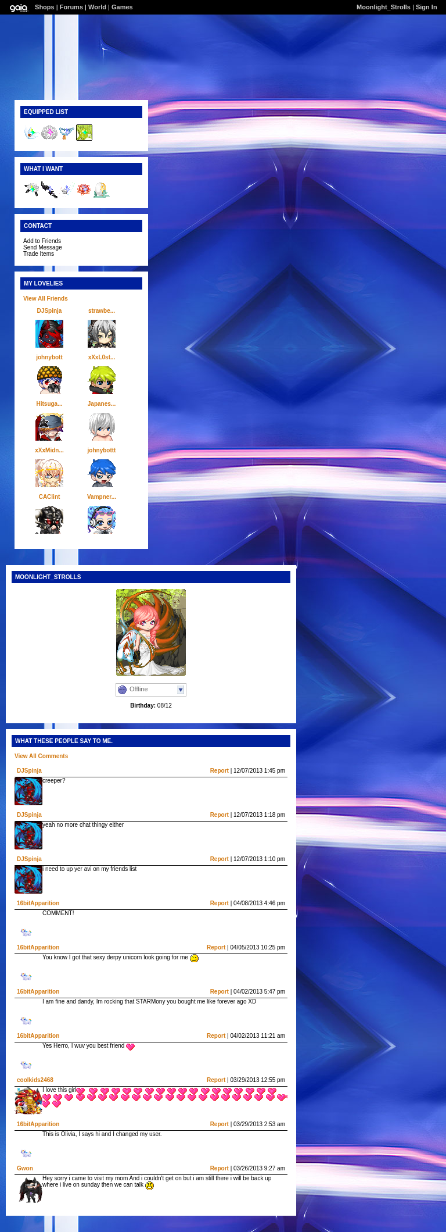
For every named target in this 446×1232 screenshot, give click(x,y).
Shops (45, 6)
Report (219, 770)
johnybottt (102, 450)
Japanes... (102, 404)
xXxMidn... (49, 450)
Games (122, 6)
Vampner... (101, 497)
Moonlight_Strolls (384, 6)
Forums (71, 6)
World (97, 6)
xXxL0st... (102, 357)
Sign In (426, 6)
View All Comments (41, 756)
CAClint (49, 497)
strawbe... (101, 311)
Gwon (25, 1168)
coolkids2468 (35, 1080)
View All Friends (45, 298)
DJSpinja (49, 311)
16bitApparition (38, 903)
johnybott (49, 357)
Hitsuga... (49, 404)
